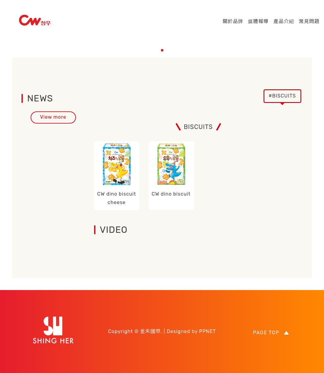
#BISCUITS (282, 96)
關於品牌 (233, 21)
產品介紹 (283, 21)
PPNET (207, 331)
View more (53, 117)
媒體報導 (258, 21)
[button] (162, 50)
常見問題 (309, 21)
